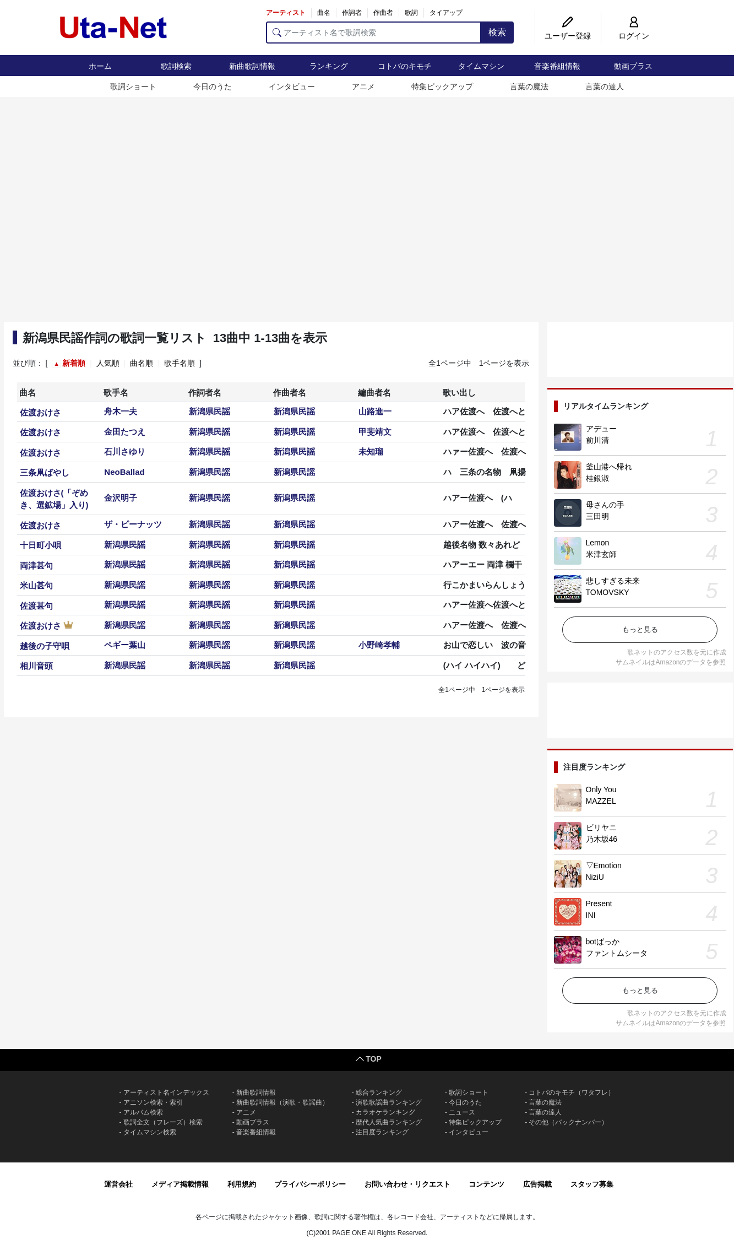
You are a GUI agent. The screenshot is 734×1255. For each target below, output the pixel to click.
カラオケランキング (385, 1112)
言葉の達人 (604, 86)
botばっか (602, 941)
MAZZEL (601, 801)
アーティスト (286, 13)
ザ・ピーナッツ (133, 524)
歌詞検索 (176, 66)
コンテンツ (486, 1184)
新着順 (73, 363)
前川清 (597, 440)
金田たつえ (124, 431)
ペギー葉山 (124, 645)
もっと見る (640, 629)
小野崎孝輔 (379, 645)
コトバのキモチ (405, 66)
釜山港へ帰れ (609, 466)
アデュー (601, 428)
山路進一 (375, 411)
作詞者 (352, 13)
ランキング (328, 66)
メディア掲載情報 (180, 1184)
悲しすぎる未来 (613, 580)
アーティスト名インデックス (166, 1092)
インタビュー (292, 86)
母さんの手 (605, 504)
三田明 (597, 516)
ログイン (633, 35)
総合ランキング (379, 1092)
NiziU (595, 877)
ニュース (462, 1112)
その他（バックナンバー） (568, 1122)
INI (591, 915)
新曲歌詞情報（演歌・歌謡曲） (282, 1102)
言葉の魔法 (529, 86)
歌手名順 (179, 363)
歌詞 (411, 13)
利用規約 (241, 1184)
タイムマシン (481, 66)
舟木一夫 (120, 411)
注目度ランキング (382, 1132)
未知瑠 (370, 451)
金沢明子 (120, 497)
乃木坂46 (602, 839)
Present (599, 903)
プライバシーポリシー (310, 1184)
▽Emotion (604, 865)
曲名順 (141, 363)
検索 (497, 32)
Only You (601, 789)
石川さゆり (124, 451)
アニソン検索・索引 (153, 1102)
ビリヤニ (601, 827)
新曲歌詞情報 (252, 66)
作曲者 (383, 13)
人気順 (107, 363)
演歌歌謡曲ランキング (389, 1102)
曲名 (323, 13)
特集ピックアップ (442, 86)
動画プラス (633, 66)
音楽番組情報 (557, 66)
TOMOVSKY (607, 592)
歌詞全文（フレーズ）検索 (163, 1122)
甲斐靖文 (375, 431)
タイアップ (446, 13)
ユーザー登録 (568, 35)
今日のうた (212, 86)
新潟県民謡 (209, 411)
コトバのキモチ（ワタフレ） (572, 1092)
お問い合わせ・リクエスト (407, 1184)
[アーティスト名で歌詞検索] (373, 32)
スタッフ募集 (591, 1184)
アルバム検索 (143, 1112)
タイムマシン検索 (149, 1132)
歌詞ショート (133, 86)
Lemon (598, 542)
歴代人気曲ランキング (389, 1122)
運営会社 (118, 1184)
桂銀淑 (597, 478)
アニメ (363, 86)
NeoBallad (124, 472)
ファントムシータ (617, 953)
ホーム (100, 66)
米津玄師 (601, 554)
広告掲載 (537, 1184)
